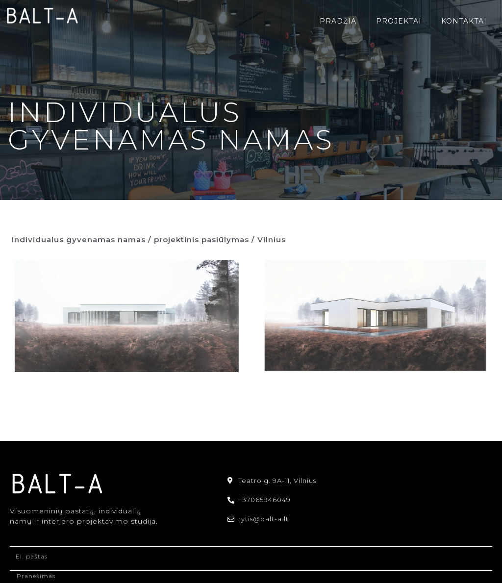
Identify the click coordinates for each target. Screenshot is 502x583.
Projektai (399, 21)
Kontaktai (464, 21)
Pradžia (338, 21)
